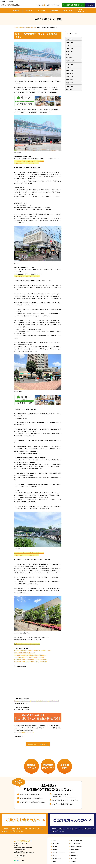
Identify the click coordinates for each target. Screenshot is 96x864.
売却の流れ (54, 10)
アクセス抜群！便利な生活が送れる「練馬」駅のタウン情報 (29, 657)
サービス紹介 (56, 843)
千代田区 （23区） (70, 61)
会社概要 (16, 10)
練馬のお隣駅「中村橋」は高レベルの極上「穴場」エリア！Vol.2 (30, 661)
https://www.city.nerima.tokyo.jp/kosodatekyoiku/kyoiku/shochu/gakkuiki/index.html (36, 701)
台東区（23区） (70, 67)
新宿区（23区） (70, 83)
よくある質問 (67, 10)
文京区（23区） (70, 70)
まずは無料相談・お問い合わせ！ (73, 5)
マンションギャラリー (80, 10)
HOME (54, 840)
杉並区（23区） (70, 51)
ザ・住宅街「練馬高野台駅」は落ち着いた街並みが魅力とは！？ (30, 655)
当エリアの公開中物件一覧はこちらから (24, 732)
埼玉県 (67, 54)
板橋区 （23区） (70, 73)
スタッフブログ (74, 855)
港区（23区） (69, 58)
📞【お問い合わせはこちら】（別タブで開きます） (27, 276)
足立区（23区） (70, 39)
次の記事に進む (44, 744)
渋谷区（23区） (70, 48)
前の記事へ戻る (32, 744)
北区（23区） (69, 89)
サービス (29, 10)
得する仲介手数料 (57, 858)
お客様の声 (73, 861)
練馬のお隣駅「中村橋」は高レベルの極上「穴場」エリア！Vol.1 (30, 659)
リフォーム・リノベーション (59, 852)
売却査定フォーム (75, 849)
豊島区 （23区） (70, 80)
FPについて (55, 855)
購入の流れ (42, 10)
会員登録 (90, 5)
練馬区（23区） (33, 27)
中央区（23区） (70, 45)
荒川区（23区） (70, 64)
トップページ (16, 27)
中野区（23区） (70, 86)
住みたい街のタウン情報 (25, 27)
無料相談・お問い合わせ (76, 846)
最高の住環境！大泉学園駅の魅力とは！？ (24, 653)
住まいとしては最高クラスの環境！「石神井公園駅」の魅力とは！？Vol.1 (32, 650)
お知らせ (55, 861)
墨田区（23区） (70, 42)
